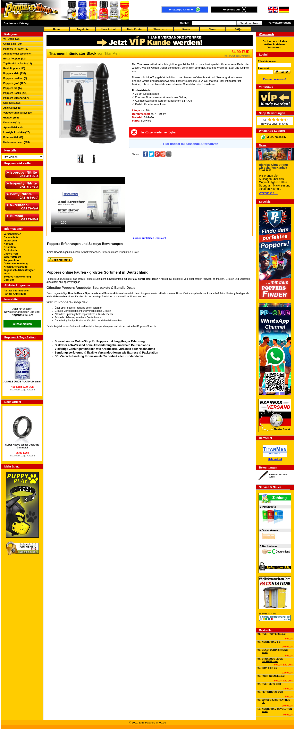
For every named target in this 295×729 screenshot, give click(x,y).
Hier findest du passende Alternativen (190, 144)
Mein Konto (134, 29)
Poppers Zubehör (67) (16, 98)
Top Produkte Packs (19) (17, 63)
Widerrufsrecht (12, 257)
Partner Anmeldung (15, 293)
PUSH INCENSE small (273, 676)
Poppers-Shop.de (146, 326)
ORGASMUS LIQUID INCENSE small (272, 660)
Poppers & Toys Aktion (19, 337)
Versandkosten (12, 234)
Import (7, 273)
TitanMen (111, 53)
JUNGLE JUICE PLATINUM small (22, 381)
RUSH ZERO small (271, 684)
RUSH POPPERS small (274, 634)
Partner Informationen (16, 290)
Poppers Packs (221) (15, 93)
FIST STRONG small (272, 692)
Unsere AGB (11, 253)
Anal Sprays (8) (12, 107)
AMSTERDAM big (271, 642)
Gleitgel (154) (11, 117)
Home (56, 29)
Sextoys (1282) (11, 102)
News (212, 29)
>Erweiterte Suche (279, 22)
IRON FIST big (269, 668)
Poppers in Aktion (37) (16, 48)
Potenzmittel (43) (13, 137)
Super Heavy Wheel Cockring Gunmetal (22, 446)
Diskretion (10, 247)
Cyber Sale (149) (12, 43)
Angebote (82, 29)
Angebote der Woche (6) (17, 53)
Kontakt (8, 243)
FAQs (238, 29)
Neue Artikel (108, 29)
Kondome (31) (11, 122)
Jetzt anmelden (22, 323)
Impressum (10, 240)
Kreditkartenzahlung (15, 266)
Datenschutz (11, 237)
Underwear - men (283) (16, 142)
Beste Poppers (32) (14, 58)
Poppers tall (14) (12, 88)
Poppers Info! (11, 260)
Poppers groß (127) (14, 83)
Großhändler (11, 250)
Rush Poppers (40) (14, 68)
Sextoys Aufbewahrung (17, 276)
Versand (30, 389)
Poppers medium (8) (15, 78)
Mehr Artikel (275, 459)
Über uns (9, 280)
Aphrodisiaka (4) (13, 127)
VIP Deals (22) (11, 39)
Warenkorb (160, 29)
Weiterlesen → (268, 193)
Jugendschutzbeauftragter (19, 270)
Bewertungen (268, 467)
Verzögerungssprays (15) (18, 112)
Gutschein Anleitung (16, 263)
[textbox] (214, 23)
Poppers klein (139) (14, 73)
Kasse (186, 29)
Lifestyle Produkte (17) (16, 132)
